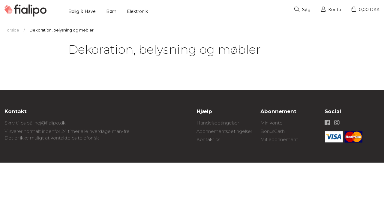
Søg (302, 9)
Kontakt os (208, 139)
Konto (331, 9)
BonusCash (272, 131)
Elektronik (137, 11)
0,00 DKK (366, 9)
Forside (11, 30)
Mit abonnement (279, 139)
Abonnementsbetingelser (224, 131)
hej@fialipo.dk (49, 123)
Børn (111, 11)
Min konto (271, 123)
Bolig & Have (82, 11)
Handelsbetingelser (217, 123)
